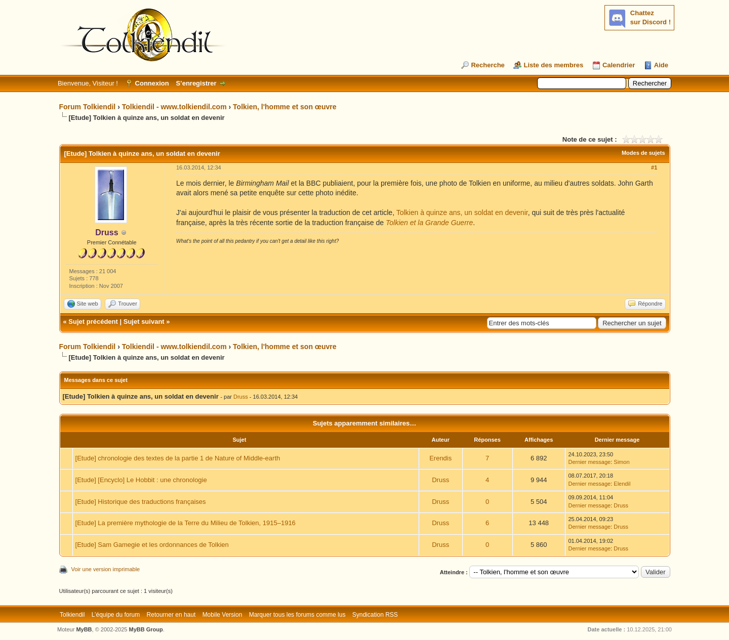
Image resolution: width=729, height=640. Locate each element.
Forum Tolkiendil (87, 107)
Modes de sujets (643, 153)
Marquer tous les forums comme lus (297, 614)
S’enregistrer (196, 83)
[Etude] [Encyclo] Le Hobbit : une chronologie (141, 480)
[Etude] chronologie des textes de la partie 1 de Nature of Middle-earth (177, 458)
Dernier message (589, 462)
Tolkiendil (72, 614)
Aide (661, 65)
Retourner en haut (171, 614)
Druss (240, 397)
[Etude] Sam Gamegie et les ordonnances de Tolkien (152, 544)
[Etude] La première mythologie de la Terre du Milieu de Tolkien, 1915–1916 (185, 523)
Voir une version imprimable (105, 569)
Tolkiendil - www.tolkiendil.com (174, 107)
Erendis (440, 458)
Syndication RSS (375, 614)
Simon (621, 462)
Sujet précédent (93, 321)
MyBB (84, 629)
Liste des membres (553, 65)
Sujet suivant (144, 321)
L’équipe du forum (116, 614)
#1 (654, 167)
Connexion (152, 83)
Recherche (487, 65)
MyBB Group (146, 629)
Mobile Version (222, 614)
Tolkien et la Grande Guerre (429, 223)
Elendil (622, 484)
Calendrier (618, 65)
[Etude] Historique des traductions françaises (140, 501)
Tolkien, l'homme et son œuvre (285, 107)
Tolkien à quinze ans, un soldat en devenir (462, 212)
